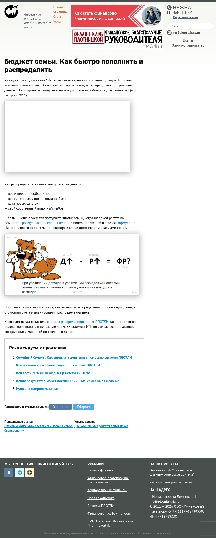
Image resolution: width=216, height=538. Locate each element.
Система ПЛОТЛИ (100, 505)
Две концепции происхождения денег (101, 426)
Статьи (58, 16)
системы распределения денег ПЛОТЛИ (77, 321)
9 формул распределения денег (43, 222)
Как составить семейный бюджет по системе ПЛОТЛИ (58, 365)
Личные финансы (100, 470)
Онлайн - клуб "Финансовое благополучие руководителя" (171, 472)
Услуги (58, 21)
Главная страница (60, 9)
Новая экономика (100, 498)
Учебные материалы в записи (172, 482)
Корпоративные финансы (107, 490)
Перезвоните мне (185, 17)
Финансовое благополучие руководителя (108, 480)
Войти (188, 40)
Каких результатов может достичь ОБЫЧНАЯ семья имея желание (67, 381)
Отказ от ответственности (115, 533)
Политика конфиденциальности (68, 533)
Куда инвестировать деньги (37, 388)
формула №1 (127, 222)
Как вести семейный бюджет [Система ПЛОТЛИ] (53, 373)
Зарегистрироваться (189, 45)
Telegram (84, 406)
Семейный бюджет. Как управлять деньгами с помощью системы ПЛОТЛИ (74, 357)
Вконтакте (60, 406)
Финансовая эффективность (109, 513)
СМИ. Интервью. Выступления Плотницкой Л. (110, 523)
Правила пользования (155, 533)
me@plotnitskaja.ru (186, 32)
